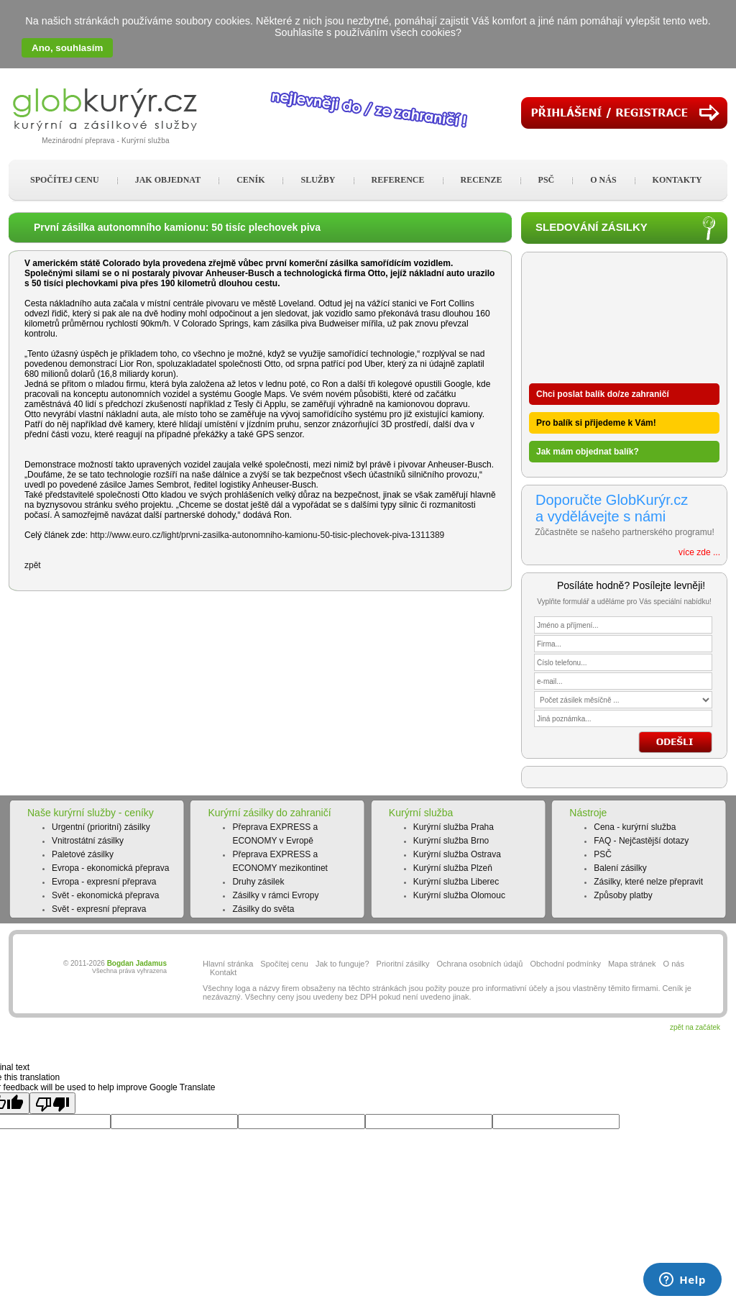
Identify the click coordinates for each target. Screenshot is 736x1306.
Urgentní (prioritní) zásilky (101, 827)
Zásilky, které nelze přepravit (648, 882)
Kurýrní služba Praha (453, 827)
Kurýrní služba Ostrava (457, 854)
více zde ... (699, 552)
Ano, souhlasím (67, 47)
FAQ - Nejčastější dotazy (641, 841)
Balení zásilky (620, 868)
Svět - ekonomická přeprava (105, 895)
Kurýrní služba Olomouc (459, 895)
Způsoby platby (623, 895)
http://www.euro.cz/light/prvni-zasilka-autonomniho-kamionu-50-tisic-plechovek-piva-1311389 (267, 535)
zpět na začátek (695, 1027)
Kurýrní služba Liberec (456, 882)
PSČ (603, 854)
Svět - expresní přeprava (99, 909)
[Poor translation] (52, 1103)
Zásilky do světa (263, 909)
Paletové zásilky (83, 854)
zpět (32, 565)
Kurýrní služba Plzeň (452, 868)
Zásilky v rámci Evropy (275, 895)
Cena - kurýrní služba (635, 827)
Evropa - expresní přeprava (104, 882)
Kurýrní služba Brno (451, 841)
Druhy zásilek (258, 882)
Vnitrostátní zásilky (88, 841)
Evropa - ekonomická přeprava (110, 868)
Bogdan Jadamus (137, 963)
